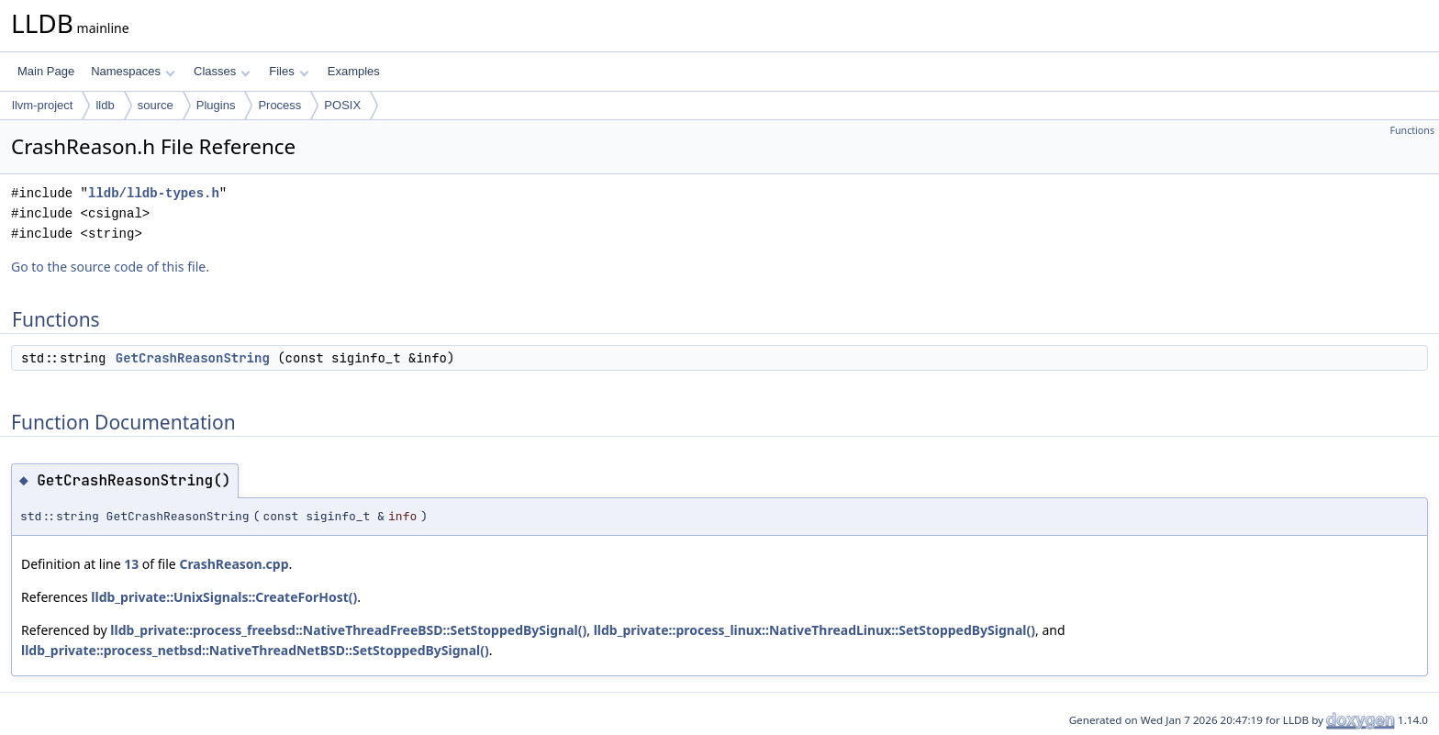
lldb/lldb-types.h (153, 193)
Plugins (216, 105)
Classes (222, 71)
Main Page (45, 71)
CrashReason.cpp (233, 564)
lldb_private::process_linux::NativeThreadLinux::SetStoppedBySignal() (814, 630)
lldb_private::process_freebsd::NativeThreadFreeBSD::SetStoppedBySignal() (348, 630)
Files (288, 71)
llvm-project (42, 105)
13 (131, 564)
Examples (354, 71)
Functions (1411, 130)
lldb (104, 105)
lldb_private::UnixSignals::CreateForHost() (224, 597)
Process (279, 105)
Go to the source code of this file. (110, 266)
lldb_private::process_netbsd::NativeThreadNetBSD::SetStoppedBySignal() (255, 650)
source (155, 105)
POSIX (342, 105)
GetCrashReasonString (193, 358)
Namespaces (132, 71)
